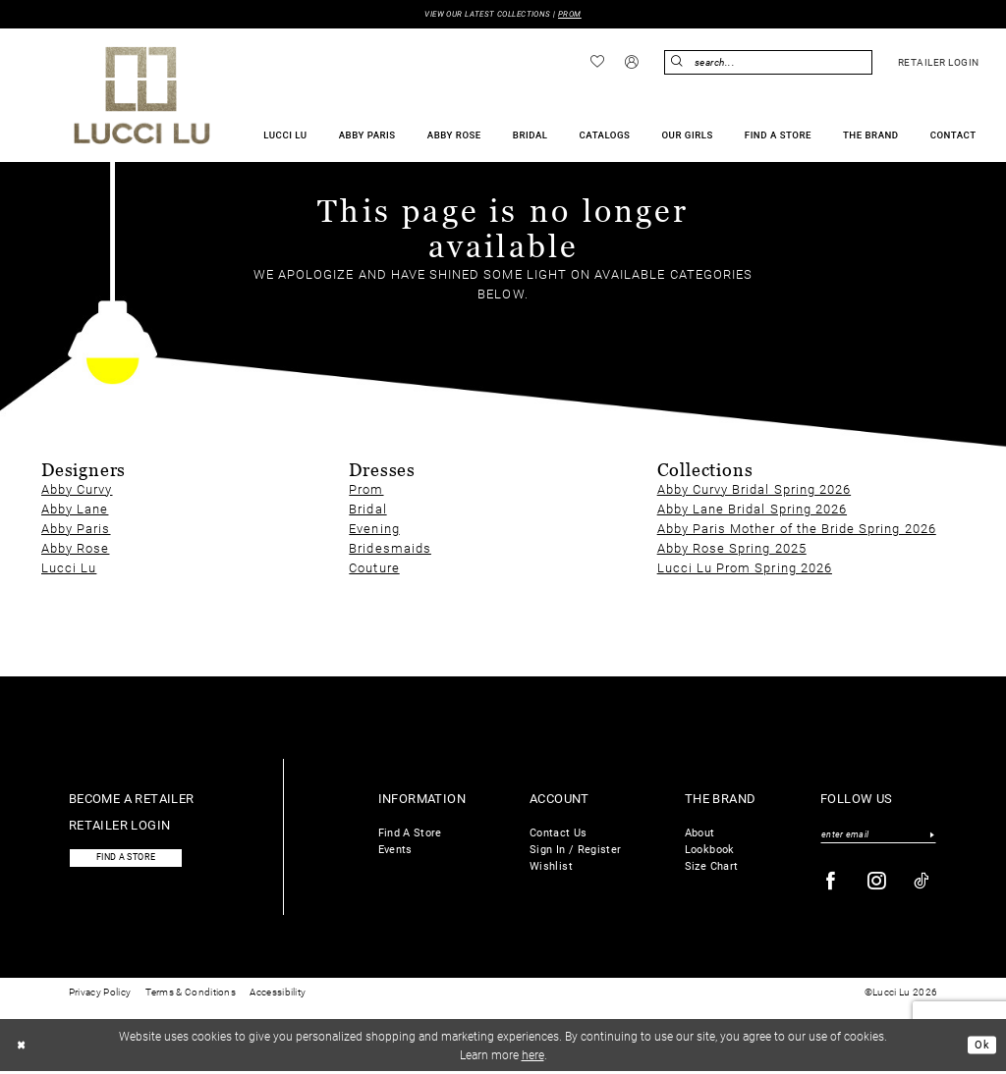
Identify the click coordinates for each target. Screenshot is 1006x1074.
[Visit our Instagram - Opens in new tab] (877, 884)
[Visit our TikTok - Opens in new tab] (922, 884)
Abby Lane (74, 509)
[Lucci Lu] (142, 96)
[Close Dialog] (23, 1047)
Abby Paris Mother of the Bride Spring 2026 (796, 528)
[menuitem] (598, 63)
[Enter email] (878, 835)
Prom (366, 489)
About (700, 833)
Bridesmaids (390, 548)
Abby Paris (76, 528)
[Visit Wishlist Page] (598, 63)
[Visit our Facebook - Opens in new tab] (831, 884)
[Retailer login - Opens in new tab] (938, 64)
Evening (374, 528)
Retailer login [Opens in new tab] (120, 825)
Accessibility (278, 995)
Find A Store (410, 833)
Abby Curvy (77, 489)
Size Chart (712, 866)
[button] (632, 64)
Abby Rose (75, 548)
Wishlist (551, 866)
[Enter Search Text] (768, 63)
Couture (374, 568)
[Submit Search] (679, 63)
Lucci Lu (68, 568)
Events (395, 849)
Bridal (367, 509)
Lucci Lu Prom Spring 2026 (744, 568)
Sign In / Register (575, 849)
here (533, 1056)
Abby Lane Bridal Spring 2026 (752, 509)
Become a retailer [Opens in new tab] (132, 798)
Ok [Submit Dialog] (981, 1047)
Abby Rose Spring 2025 (732, 548)
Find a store (132, 859)
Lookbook (710, 849)
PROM (577, 14)
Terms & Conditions (190, 995)
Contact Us (558, 833)
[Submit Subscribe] (931, 835)
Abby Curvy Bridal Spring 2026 (754, 489)
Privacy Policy (100, 995)
